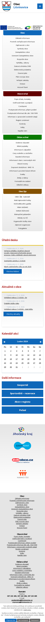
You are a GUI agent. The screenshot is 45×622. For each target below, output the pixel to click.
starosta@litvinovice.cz (22, 602)
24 (17, 363)
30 (11, 367)
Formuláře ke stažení (22, 181)
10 (17, 355)
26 (28, 363)
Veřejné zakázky (22, 80)
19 (28, 359)
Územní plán (22, 73)
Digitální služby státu (11, 303)
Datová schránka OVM (22, 66)
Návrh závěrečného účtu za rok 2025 (17, 267)
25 (22, 363)
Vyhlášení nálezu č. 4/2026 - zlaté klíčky (18, 309)
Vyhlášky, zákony (22, 63)
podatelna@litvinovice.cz (22, 600)
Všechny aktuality (13, 314)
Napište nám (22, 131)
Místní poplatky (22, 146)
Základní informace (22, 38)
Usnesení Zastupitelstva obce (22, 56)
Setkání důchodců (22, 211)
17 (17, 359)
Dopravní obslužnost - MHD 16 (22, 167)
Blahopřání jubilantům (22, 214)
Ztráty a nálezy (22, 178)
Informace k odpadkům (22, 568)
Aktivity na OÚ (22, 218)
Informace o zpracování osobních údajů (22, 117)
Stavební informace (22, 157)
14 (40, 355)
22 (5, 363)
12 (28, 355)
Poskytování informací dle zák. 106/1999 (22, 113)
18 (22, 359)
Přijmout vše (10, 620)
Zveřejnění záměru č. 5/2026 (14, 261)
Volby (22, 127)
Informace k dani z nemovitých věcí (22, 160)
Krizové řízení (23, 87)
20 (34, 359)
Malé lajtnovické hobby (22, 200)
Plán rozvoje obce (22, 77)
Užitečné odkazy (23, 185)
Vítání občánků (22, 207)
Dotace (22, 84)
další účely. (27, 610)
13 (34, 355)
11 (22, 355)
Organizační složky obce (22, 221)
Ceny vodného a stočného (22, 153)
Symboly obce (22, 49)
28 (40, 363)
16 (11, 359)
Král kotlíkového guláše (22, 204)
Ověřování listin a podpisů (22, 103)
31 (17, 367)
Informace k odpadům (22, 150)
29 (5, 367)
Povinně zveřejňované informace (22, 42)
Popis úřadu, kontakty (22, 99)
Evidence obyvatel (22, 143)
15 (5, 359)
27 (34, 363)
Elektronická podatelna (22, 70)
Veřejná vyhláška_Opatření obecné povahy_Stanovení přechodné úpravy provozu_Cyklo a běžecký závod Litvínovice (20, 253)
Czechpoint (22, 106)
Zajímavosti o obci (22, 45)
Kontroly (22, 124)
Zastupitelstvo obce (22, 52)
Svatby (22, 174)
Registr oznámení (22, 120)
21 (40, 359)
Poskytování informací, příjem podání (22, 110)
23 (11, 363)
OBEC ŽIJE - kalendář (22, 197)
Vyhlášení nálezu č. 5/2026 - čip (15, 298)
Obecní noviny (22, 164)
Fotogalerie (22, 228)
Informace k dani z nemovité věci (22, 575)
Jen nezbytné (23, 620)
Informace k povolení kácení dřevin (22, 171)
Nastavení (35, 620)
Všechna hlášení (12, 271)
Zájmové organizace (22, 225)
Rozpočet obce (22, 59)
